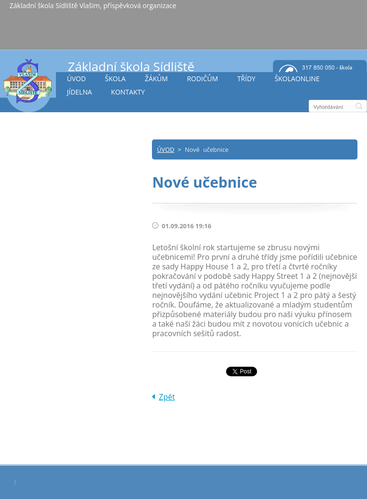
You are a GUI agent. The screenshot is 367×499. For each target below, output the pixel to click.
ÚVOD (76, 78)
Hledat (359, 106)
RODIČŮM (202, 78)
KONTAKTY (128, 91)
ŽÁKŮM (156, 78)
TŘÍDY (246, 78)
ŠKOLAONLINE (297, 78)
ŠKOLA (115, 78)
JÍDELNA (79, 91)
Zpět (167, 397)
